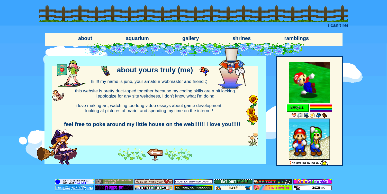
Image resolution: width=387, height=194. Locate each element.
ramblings (296, 38)
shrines (241, 38)
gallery (190, 38)
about (85, 38)
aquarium (137, 38)
